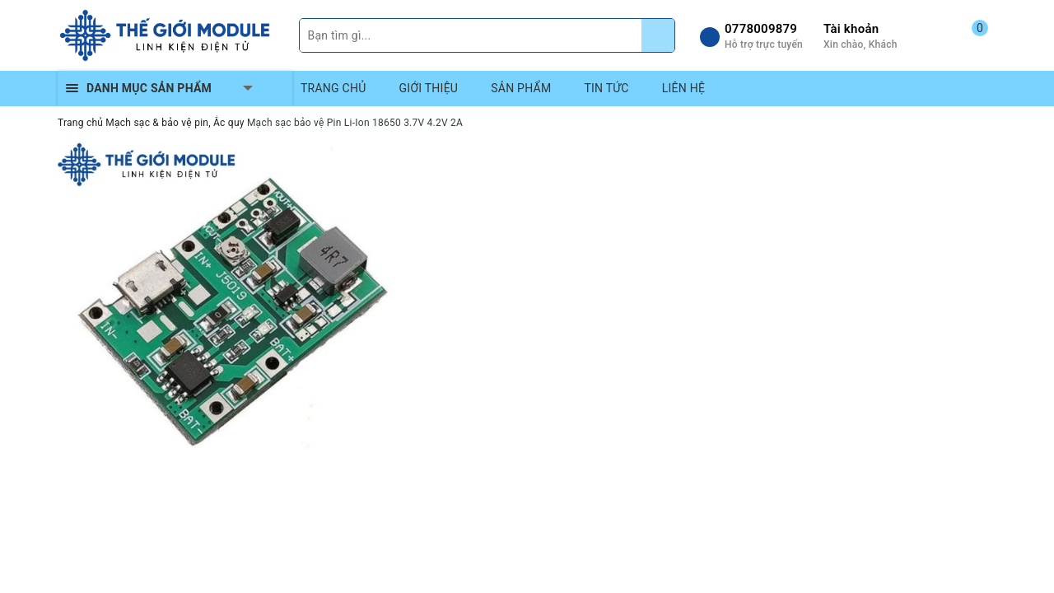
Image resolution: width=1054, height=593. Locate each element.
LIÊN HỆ (683, 88)
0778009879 (761, 28)
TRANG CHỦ (333, 88)
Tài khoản (851, 28)
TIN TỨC (606, 88)
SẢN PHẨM (521, 88)
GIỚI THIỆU (429, 88)
